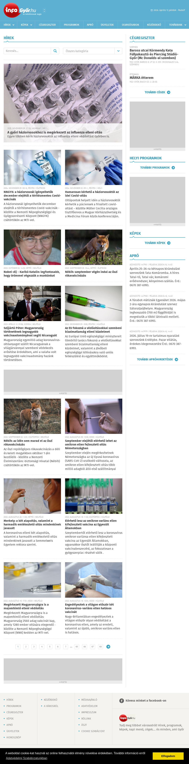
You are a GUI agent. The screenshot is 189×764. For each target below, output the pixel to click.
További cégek (155, 92)
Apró (90, 25)
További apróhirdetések (155, 359)
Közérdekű (154, 25)
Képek (24, 25)
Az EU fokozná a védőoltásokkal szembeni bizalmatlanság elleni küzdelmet (93, 330)
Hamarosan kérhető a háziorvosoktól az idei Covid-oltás (92, 194)
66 (85, 646)
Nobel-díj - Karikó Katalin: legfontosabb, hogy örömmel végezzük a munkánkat (32, 274)
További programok (155, 167)
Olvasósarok (130, 25)
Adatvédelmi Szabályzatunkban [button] (26, 758)
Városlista (44, 10)
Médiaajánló (89, 700)
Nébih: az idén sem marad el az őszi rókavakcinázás (28, 443)
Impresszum (88, 712)
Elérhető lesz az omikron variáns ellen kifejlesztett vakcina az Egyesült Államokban (91, 525)
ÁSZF (84, 725)
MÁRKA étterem (141, 77)
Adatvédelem (89, 706)
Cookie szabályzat (93, 731)
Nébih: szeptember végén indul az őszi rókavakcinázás (91, 274)
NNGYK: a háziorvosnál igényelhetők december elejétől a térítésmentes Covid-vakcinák (32, 196)
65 (77, 646)
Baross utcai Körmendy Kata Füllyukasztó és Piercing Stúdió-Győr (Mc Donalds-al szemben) (154, 54)
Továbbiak (175, 25)
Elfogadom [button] (168, 756)
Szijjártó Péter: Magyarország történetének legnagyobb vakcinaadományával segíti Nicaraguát (30, 332)
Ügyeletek (107, 25)
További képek (155, 243)
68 (100, 646)
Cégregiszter (47, 25)
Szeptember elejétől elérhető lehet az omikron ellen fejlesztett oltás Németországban (91, 445)
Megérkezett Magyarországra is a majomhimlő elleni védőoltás (26, 606)
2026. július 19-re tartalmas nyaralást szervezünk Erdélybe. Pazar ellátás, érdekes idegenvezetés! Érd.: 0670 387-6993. (156, 342)
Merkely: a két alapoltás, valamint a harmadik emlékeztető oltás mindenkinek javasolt (32, 525)
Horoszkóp (13, 738)
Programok (71, 25)
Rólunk (86, 719)
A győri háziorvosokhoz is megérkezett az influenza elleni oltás (54, 132)
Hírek (7, 25)
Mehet (55, 51)
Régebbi (108, 646)
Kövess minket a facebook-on (146, 700)
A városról (51, 706)
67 (93, 646)
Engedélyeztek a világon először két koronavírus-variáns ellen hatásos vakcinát (89, 608)
